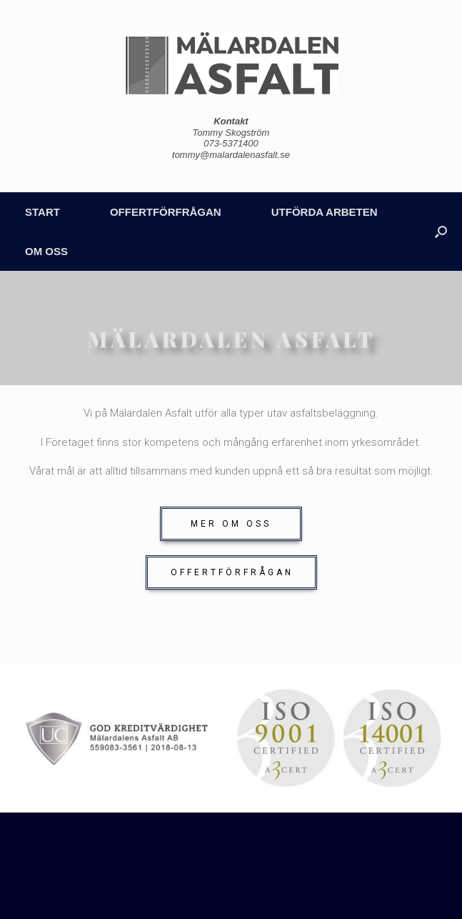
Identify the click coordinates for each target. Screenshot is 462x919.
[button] (231, 524)
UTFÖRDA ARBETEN (324, 212)
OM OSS (46, 251)
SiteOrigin (221, 889)
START (42, 212)
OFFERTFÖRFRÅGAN (165, 212)
